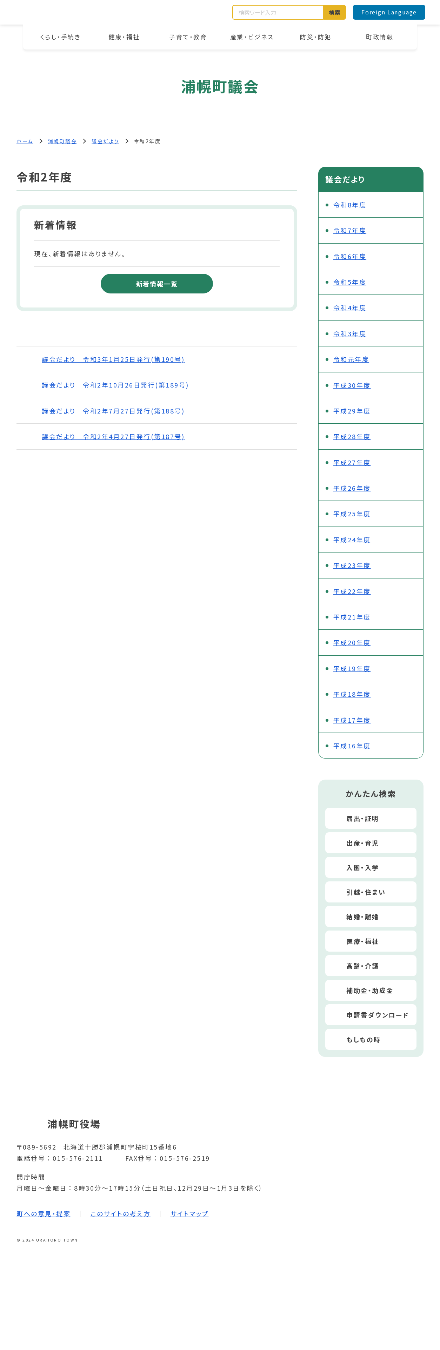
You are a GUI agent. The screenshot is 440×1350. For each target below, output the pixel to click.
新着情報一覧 (157, 283)
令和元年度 (351, 359)
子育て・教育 (188, 36)
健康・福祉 (124, 36)
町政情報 (379, 36)
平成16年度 (352, 745)
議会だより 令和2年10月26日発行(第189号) (115, 384)
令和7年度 (350, 230)
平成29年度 (352, 410)
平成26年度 (352, 487)
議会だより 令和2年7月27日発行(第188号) (113, 410)
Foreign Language (389, 12)
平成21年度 (352, 616)
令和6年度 (350, 256)
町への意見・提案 (43, 1213)
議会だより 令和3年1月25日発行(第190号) (113, 359)
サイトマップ (190, 1213)
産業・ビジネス (252, 36)
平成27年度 (352, 462)
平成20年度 (352, 642)
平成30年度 (352, 385)
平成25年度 (352, 513)
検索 (335, 12)
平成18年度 (352, 694)
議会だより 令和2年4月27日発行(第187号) (113, 436)
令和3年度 (350, 333)
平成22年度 (352, 591)
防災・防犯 (316, 36)
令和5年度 (350, 281)
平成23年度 (352, 565)
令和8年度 (350, 204)
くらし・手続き (60, 36)
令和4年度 (350, 307)
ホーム (24, 141)
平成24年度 (352, 539)
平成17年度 (352, 719)
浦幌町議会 (62, 141)
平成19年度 (352, 668)
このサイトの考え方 (121, 1213)
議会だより (105, 141)
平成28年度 (352, 436)
